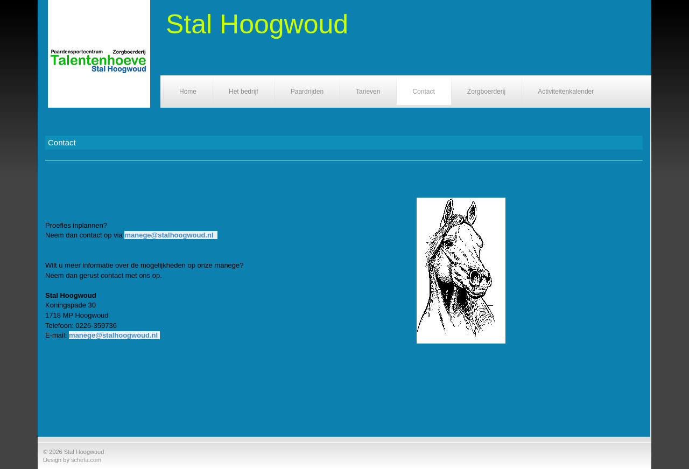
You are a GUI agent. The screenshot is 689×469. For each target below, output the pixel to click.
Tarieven (368, 91)
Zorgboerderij (486, 91)
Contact (423, 91)
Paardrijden (307, 91)
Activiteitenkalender (566, 91)
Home (187, 91)
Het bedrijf (243, 91)
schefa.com (86, 460)
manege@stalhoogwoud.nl (168, 235)
